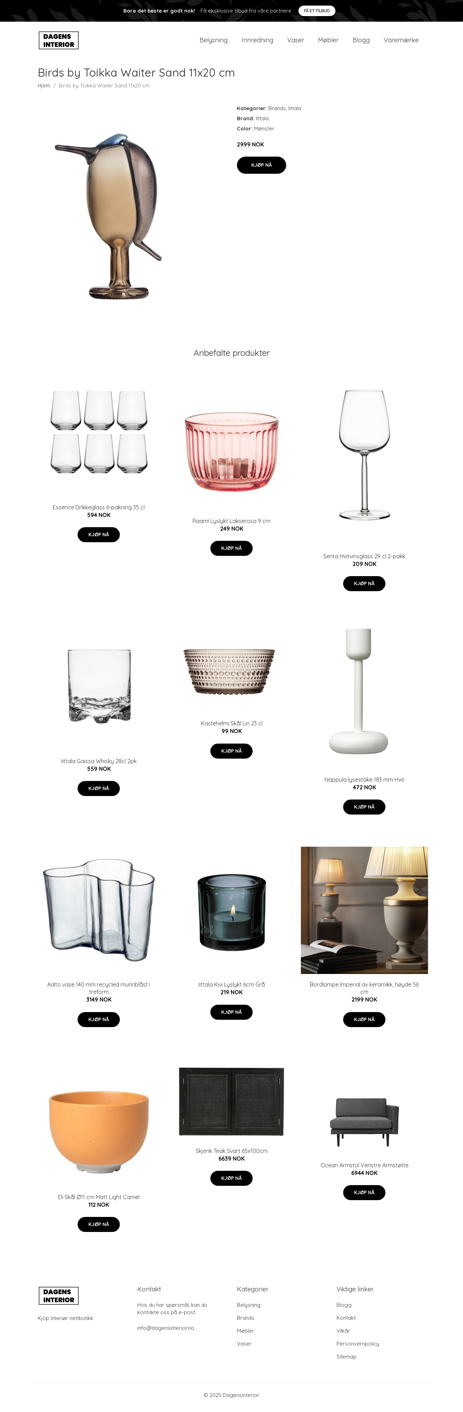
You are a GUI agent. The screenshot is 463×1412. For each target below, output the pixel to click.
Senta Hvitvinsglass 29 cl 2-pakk (364, 561)
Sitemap (346, 1361)
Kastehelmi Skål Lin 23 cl (231, 728)
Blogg (361, 42)
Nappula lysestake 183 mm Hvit (364, 784)
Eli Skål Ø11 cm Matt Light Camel (98, 1201)
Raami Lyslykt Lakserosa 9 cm (231, 525)
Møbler (328, 42)
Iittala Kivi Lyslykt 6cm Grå (231, 989)
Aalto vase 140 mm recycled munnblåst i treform (98, 993)
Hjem (44, 90)
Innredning (257, 42)
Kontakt (346, 1322)
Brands (277, 113)
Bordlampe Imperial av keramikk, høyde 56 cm (364, 993)
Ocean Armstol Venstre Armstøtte (364, 1170)
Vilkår (343, 1335)
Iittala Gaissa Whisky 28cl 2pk (99, 765)
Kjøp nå (261, 170)
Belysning (213, 42)
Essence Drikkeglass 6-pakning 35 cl (99, 512)
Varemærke (401, 42)
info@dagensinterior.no (165, 1332)
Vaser (295, 42)
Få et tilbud (317, 10)
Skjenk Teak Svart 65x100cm (232, 1155)
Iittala (294, 113)
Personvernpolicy (358, 1348)
